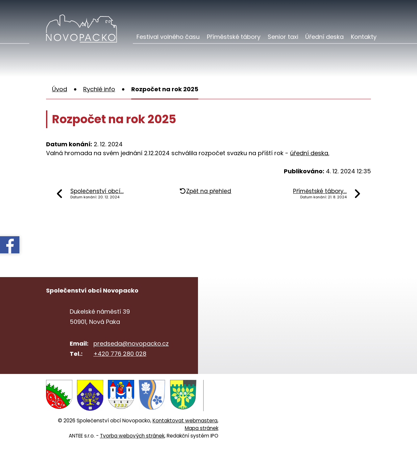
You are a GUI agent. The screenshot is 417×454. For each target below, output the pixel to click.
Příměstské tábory (233, 37)
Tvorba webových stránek (132, 435)
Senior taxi (283, 37)
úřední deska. (309, 153)
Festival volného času (168, 37)
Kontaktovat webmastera (185, 420)
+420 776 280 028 (119, 354)
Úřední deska (324, 37)
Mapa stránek (201, 427)
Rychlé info (99, 89)
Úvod (59, 89)
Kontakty (364, 37)
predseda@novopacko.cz (131, 343)
